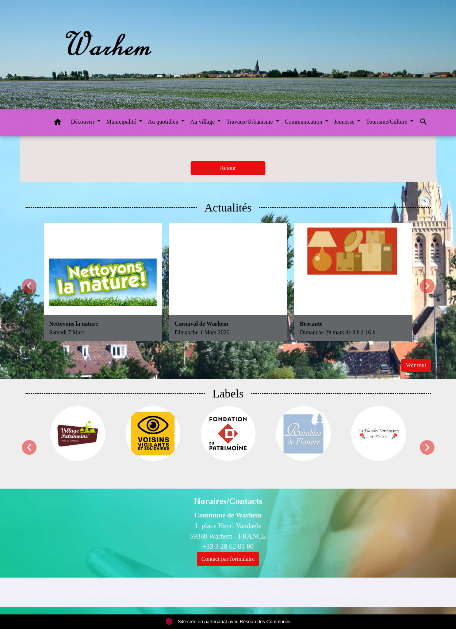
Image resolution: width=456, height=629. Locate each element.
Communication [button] (304, 122)
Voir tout (416, 365)
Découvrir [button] (83, 122)
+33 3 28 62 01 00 (227, 546)
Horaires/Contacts (228, 501)
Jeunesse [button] (345, 122)
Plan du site (286, 592)
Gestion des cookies (338, 592)
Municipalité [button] (122, 122)
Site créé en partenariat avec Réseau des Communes (228, 621)
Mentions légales (111, 592)
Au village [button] (203, 122)
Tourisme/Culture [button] (387, 122)
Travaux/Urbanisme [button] (250, 122)
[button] (57, 123)
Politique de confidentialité (180, 592)
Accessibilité (244, 592)
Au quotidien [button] (164, 122)
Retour (228, 168)
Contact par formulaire (228, 559)
